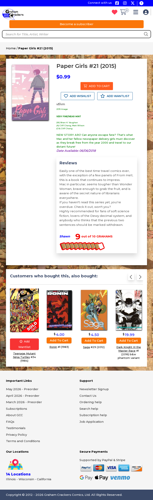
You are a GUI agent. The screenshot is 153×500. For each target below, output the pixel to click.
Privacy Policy (16, 435)
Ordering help (90, 402)
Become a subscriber (76, 24)
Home (11, 48)
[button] (136, 13)
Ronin (53, 346)
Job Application (91, 422)
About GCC (14, 415)
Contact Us (87, 396)
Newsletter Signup (94, 389)
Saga (86, 347)
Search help (88, 409)
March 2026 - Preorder (24, 402)
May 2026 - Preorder (22, 389)
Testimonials (16, 428)
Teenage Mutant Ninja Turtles (24, 355)
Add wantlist (24, 344)
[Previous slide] (131, 278)
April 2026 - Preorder (22, 396)
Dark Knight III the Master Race (128, 349)
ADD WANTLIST (114, 96)
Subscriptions (16, 409)
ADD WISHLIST (77, 96)
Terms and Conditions (23, 441)
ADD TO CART (97, 86)
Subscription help (93, 415)
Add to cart (59, 340)
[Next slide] (140, 278)
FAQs (10, 422)
